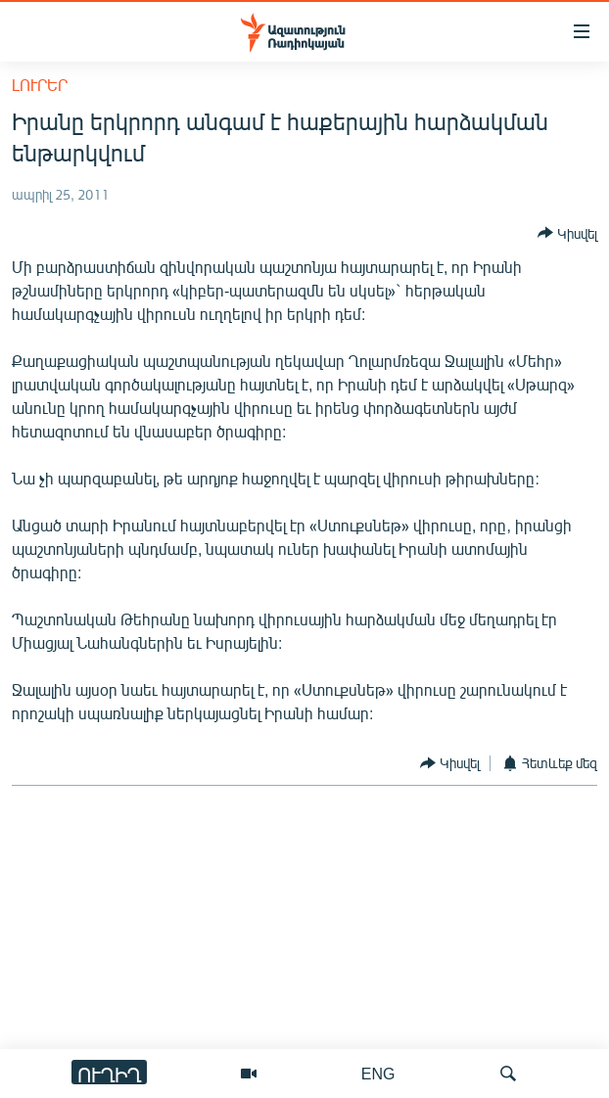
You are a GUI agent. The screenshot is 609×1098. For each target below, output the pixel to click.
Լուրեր (40, 84)
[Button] (567, 233)
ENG (378, 1073)
